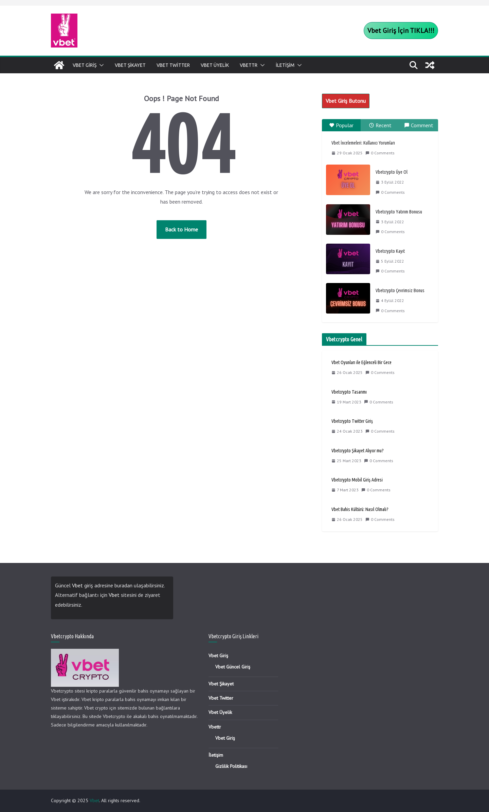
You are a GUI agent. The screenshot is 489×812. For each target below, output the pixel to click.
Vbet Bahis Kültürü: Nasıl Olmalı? (359, 509)
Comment (418, 125)
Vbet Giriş (84, 65)
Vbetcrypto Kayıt (390, 251)
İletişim (285, 65)
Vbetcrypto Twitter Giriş (352, 421)
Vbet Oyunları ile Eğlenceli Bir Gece (361, 362)
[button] (100, 65)
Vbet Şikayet (130, 65)
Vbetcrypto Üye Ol (392, 172)
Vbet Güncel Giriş (232, 667)
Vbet (77, 585)
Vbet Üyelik (215, 65)
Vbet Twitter (173, 65)
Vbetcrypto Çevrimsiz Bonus (400, 290)
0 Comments (380, 152)
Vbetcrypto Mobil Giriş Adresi (357, 480)
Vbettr (248, 65)
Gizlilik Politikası (231, 766)
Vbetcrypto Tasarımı (349, 392)
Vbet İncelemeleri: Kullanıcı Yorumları (363, 143)
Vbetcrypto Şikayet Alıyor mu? (357, 450)
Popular (341, 125)
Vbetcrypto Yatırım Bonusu (399, 211)
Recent (380, 125)
